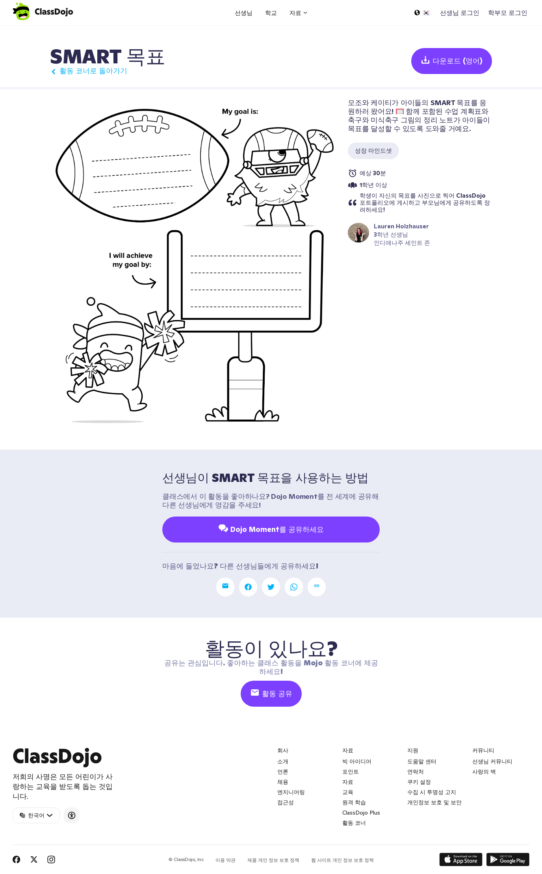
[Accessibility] (72, 815)
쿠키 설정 (419, 781)
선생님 (243, 13)
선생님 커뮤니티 (492, 761)
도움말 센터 (421, 761)
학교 (271, 13)
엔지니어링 (291, 792)
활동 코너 (354, 822)
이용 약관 (225, 860)
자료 (347, 781)
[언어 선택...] (421, 12)
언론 (282, 771)
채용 (282, 781)
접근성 (285, 802)
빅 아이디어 (356, 761)
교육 (347, 792)
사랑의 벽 (484, 771)
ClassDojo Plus (361, 812)
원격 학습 (354, 802)
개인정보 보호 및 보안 (434, 802)
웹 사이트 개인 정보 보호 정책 (342, 860)
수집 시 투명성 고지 (431, 792)
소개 (282, 761)
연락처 (415, 771)
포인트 (350, 771)
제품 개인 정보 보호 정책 (273, 860)
